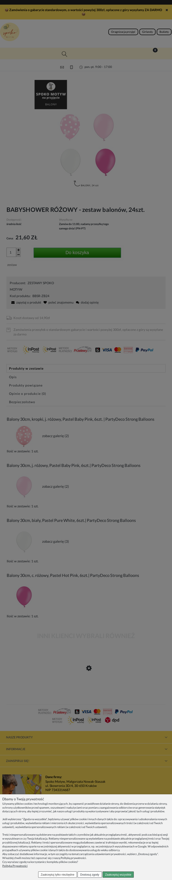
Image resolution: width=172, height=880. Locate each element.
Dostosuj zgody (89, 874)
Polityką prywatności (73, 858)
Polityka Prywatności (15, 866)
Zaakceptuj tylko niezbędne (57, 874)
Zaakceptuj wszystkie (118, 874)
